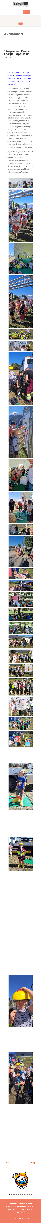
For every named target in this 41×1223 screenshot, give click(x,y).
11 (31, 1194)
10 (29, 1194)
